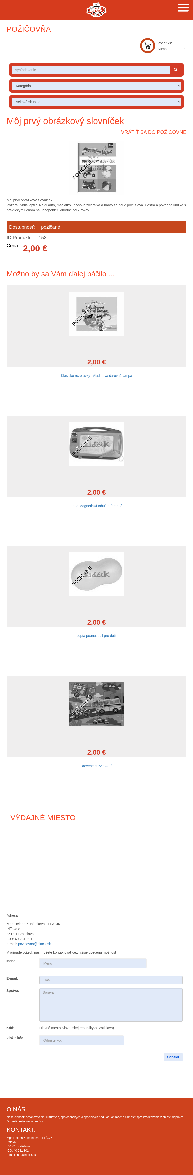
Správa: (12, 991)
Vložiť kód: (15, 1038)
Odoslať (173, 1057)
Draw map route (96, 868)
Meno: (11, 961)
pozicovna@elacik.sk (34, 944)
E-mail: (12, 978)
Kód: (10, 1028)
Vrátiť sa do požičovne (153, 132)
